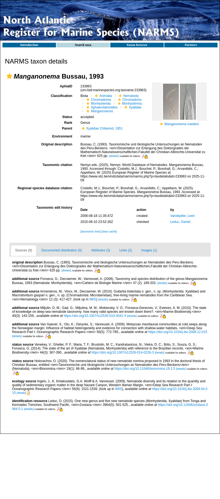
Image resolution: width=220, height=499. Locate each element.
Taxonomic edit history (54, 208)
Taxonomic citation (57, 165)
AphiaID (66, 86)
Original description (56, 144)
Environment (62, 136)
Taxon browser (136, 45)
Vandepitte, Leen (182, 216)
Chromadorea (98, 100)
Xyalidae (132, 107)
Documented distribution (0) (61, 250)
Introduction (29, 45)
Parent (67, 128)
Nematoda (127, 96)
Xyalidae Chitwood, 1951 (101, 128)
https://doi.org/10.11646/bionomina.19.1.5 (144, 369)
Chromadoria (129, 100)
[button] (9, 76)
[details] (114, 155)
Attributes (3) (100, 250)
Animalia (103, 96)
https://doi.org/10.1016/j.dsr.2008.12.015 (177, 332)
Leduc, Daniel (180, 222)
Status (67, 117)
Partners (191, 45)
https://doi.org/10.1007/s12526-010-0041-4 (95, 316)
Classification (61, 96)
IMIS (92, 299)
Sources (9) (23, 250)
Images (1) (149, 250)
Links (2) (125, 250)
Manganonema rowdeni (181, 124)
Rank (68, 123)
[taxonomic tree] (90, 231)
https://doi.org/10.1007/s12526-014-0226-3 (122, 352)
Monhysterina (129, 103)
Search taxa (83, 45)
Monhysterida (98, 103)
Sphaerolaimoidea (101, 107)
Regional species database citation (45, 188)
